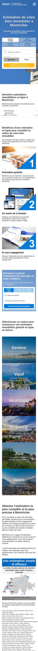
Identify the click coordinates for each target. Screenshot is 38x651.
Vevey (10, 636)
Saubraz (31, 621)
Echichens (5, 627)
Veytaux (19, 638)
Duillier (13, 616)
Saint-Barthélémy (6, 649)
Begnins (4, 618)
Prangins (12, 614)
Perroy (11, 623)
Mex (18, 632)
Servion (17, 643)
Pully (15, 634)
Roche (13, 640)
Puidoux (23, 634)
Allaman (16, 623)
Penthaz (28, 649)
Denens (14, 625)
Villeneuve (25, 638)
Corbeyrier (18, 640)
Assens (24, 647)
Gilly (21, 618)
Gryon (13, 641)
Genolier (8, 616)
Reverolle (10, 627)
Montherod (11, 621)
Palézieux (29, 641)
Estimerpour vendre (28, 39)
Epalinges (10, 634)
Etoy (21, 621)
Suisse (4, 610)
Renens (30, 630)
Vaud (7, 610)
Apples (16, 627)
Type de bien (7, 56)
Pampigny (21, 627)
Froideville (5, 645)
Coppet (26, 610)
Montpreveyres (12, 645)
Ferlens (22, 643)
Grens (17, 614)
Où (4, 49)
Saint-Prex (26, 623)
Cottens (31, 627)
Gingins (27, 614)
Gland (17, 616)
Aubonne (17, 621)
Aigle (27, 640)
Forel (7, 643)
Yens (10, 625)
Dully (8, 618)
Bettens (19, 649)
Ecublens (19, 630)
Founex (31, 610)
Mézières (27, 643)
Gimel (3, 619)
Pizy (6, 621)
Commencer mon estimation (19, 306)
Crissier (4, 632)
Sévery (26, 627)
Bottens (19, 645)
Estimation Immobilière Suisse (14, 4)
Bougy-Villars (5, 623)
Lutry (18, 634)
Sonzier (9, 638)
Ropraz (32, 643)
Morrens (27, 645)
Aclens (14, 632)
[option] (19, 113)
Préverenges (28, 629)
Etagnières (19, 647)
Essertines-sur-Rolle (18, 619)
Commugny (21, 610)
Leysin (30, 638)
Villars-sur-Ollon (6, 641)
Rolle (3, 621)
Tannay (15, 610)
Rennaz (8, 640)
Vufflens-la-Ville (26, 625)
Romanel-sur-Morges (7, 629)
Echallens (29, 647)
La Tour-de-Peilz (28, 636)
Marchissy (31, 618)
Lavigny (21, 623)
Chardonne (5, 636)
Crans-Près (5, 612)
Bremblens (17, 629)
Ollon (30, 640)
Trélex (31, 614)
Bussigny (24, 630)
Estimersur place (10, 44)
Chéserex (21, 614)
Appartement (11, 59)
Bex (16, 641)
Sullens (14, 649)
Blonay (14, 636)
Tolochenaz (5, 625)
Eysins (4, 614)
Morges (19, 625)
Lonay (22, 629)
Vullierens (9, 632)
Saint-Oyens (9, 619)
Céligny (11, 612)
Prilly (34, 630)
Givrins (4, 616)
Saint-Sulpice (12, 630)
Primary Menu (34, 4)
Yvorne (23, 640)
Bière (35, 621)
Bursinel (12, 618)
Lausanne (22, 632)
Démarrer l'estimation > (19, 65)
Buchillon (25, 621)
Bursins (18, 618)
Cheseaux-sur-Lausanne (8, 647)
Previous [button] (2, 113)
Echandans (5, 630)
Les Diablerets (22, 641)
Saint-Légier (20, 636)
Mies (11, 610)
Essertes (12, 643)
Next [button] (35, 113)
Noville (4, 640)
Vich (21, 616)
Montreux (14, 638)
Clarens (4, 638)
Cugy (23, 645)
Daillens (23, 649)
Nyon (7, 614)
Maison (27, 59)
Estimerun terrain (27, 44)
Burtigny (25, 618)
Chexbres (28, 634)
